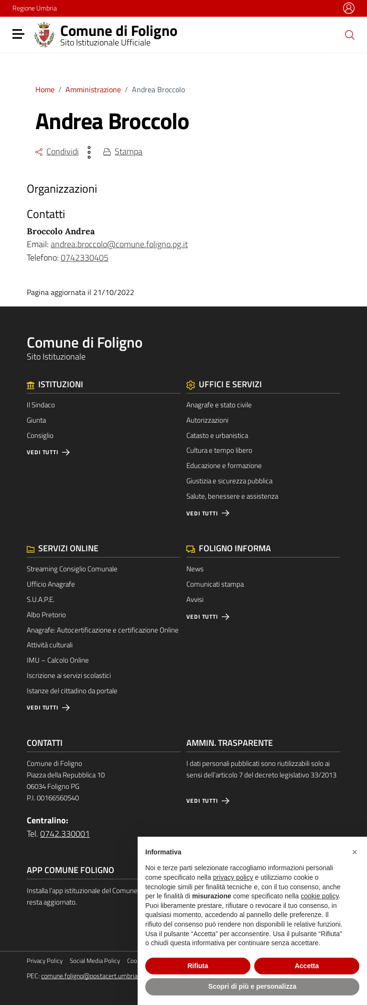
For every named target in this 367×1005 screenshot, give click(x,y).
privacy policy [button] (233, 877)
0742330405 (84, 257)
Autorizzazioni (207, 420)
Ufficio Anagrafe (51, 584)
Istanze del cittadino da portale (72, 690)
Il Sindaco (41, 404)
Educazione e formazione (224, 465)
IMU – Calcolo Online (58, 660)
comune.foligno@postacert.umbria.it (92, 976)
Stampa (123, 151)
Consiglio (40, 435)
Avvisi (195, 599)
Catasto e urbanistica (217, 435)
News (195, 568)
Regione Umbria (34, 8)
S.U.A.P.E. (40, 599)
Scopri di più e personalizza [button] (252, 986)
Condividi (57, 151)
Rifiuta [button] (197, 966)
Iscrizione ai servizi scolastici (69, 675)
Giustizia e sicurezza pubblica (229, 480)
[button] (354, 852)
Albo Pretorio (46, 614)
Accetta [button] (307, 966)
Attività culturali (50, 644)
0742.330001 (65, 833)
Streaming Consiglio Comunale (72, 568)
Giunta (36, 420)
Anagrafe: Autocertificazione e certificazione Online (103, 629)
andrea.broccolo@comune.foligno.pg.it (119, 244)
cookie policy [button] (319, 896)
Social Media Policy (95, 960)
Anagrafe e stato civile (219, 404)
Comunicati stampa (215, 584)
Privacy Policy (45, 960)
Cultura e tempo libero (219, 450)
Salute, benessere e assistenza (232, 496)
